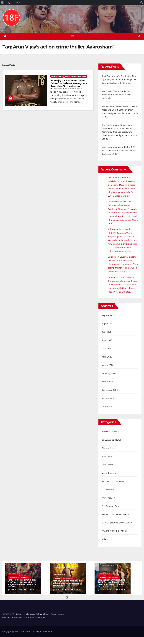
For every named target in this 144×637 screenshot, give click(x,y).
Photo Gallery (108, 498)
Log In (9, 2)
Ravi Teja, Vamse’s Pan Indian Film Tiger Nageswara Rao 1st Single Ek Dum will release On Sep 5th (119, 79)
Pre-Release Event (111, 506)
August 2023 (108, 323)
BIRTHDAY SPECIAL (111, 431)
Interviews (107, 456)
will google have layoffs (119, 229)
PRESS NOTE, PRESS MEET (75, 76)
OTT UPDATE (108, 489)
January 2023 (108, 382)
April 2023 (107, 357)
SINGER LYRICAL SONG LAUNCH (118, 523)
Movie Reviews (109, 473)
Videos (105, 539)
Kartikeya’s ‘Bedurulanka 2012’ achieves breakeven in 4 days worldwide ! (117, 94)
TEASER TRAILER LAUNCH (115, 531)
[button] (139, 36)
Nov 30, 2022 (61, 92)
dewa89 (112, 177)
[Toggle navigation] (72, 36)
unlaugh (112, 257)
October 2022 (109, 406)
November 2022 (110, 398)
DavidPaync (113, 201)
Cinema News (57, 76)
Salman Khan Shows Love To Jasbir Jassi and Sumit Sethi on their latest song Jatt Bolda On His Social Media (112, 583)
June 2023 (107, 340)
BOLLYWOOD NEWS (111, 440)
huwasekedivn (115, 277)
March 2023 (107, 365)
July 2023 (106, 332)
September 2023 (110, 315)
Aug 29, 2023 (62, 590)
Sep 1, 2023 (16, 590)
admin (76, 92)
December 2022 (110, 390)
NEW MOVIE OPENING (113, 481)
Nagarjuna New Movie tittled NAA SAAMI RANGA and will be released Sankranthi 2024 (119, 150)
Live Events (107, 465)
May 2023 (106, 348)
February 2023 (109, 373)
